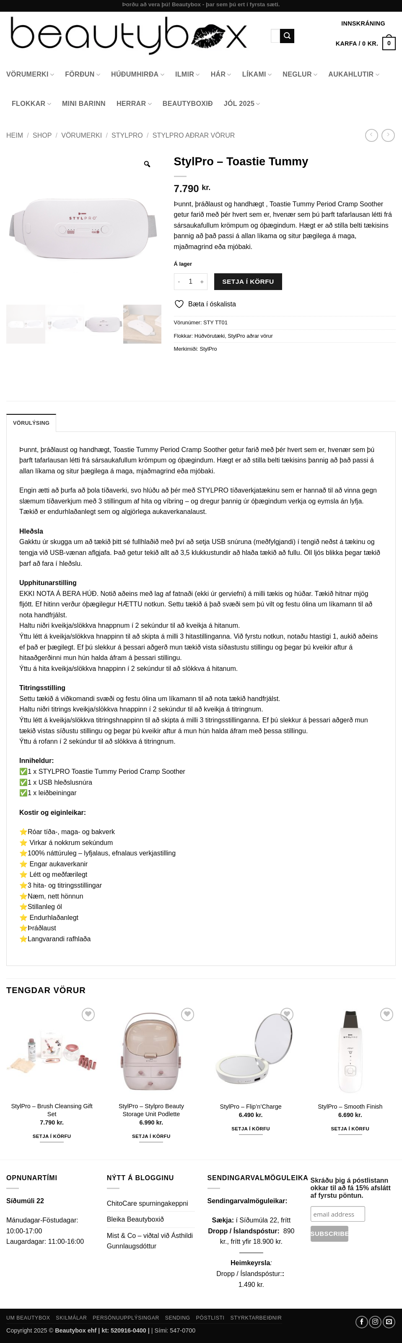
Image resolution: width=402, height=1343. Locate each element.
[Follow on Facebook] (361, 1322)
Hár (221, 75)
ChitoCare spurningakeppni (147, 1203)
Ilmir (187, 75)
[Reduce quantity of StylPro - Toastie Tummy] (179, 281)
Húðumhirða (137, 75)
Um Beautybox (28, 1318)
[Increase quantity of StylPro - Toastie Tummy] (202, 281)
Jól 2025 (242, 104)
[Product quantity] (190, 281)
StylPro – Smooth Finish (350, 1106)
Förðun (82, 75)
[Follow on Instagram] (375, 1322)
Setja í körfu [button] (52, 1136)
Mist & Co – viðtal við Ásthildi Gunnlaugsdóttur (150, 1241)
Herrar (134, 104)
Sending (177, 1318)
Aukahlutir (353, 75)
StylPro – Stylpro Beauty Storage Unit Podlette (151, 1110)
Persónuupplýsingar (126, 1318)
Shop (42, 135)
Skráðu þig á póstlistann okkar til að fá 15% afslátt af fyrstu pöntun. (351, 1188)
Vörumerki (30, 75)
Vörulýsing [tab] (31, 423)
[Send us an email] (389, 1322)
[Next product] (371, 135)
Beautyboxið (188, 103)
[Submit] (287, 36)
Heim (14, 135)
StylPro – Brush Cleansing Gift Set (51, 1110)
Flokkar (31, 104)
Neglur (300, 75)
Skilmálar (71, 1318)
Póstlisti (210, 1318)
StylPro (127, 135)
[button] (366, 43)
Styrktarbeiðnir (256, 1318)
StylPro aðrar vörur (194, 135)
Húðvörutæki (210, 336)
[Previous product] (387, 135)
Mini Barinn (84, 103)
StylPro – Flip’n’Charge (251, 1106)
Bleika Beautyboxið (135, 1219)
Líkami (257, 75)
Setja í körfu (248, 281)
